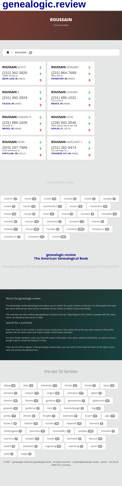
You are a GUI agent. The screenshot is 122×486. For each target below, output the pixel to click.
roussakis (109, 214)
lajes (110, 415)
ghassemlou (76, 400)
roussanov (54, 221)
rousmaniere (52, 206)
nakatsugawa (13, 431)
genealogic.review (44, 4)
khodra (29, 415)
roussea (53, 229)
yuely (9, 453)
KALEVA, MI (8, 104)
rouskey (109, 198)
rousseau (75, 229)
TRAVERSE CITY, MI (61, 153)
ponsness (37, 431)
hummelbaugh (74, 408)
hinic (51, 408)
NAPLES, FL (57, 128)
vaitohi (9, 446)
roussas (98, 221)
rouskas (70, 198)
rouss (48, 214)
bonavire (10, 393)
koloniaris (70, 415)
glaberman (101, 400)
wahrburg (76, 446)
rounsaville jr (62, 431)
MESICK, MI (57, 104)
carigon (53, 393)
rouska (50, 198)
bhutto (71, 385)
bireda (90, 385)
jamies (10, 415)
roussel (59, 236)
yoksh (96, 446)
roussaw (11, 229)
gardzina (53, 400)
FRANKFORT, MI (59, 79)
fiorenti (31, 400)
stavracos (11, 438)
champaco (75, 393)
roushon (10, 198)
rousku (9, 206)
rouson (76, 206)
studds (53, 438)
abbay (10, 385)
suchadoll (74, 438)
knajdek (49, 415)
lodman (31, 423)
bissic (109, 385)
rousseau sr (12, 236)
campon (32, 393)
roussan (32, 221)
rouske (90, 198)
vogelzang (53, 446)
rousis (30, 198)
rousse (32, 229)
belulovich (49, 385)
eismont (11, 400)
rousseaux (36, 236)
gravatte (11, 408)
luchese (52, 423)
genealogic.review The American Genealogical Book (61, 256)
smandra (108, 431)
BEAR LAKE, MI (10, 79)
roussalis (10, 221)
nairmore (96, 423)
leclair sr (10, 423)
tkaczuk (95, 438)
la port (91, 415)
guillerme (32, 408)
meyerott (74, 423)
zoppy (26, 453)
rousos (10, 214)
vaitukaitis (30, 446)
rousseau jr (100, 229)
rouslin (29, 206)
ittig (96, 408)
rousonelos (98, 206)
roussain (87, 214)
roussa (67, 214)
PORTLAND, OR (10, 153)
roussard (76, 221)
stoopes (32, 438)
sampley (86, 431)
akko (28, 385)
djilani (96, 393)
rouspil (30, 214)
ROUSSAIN (20, 52)
